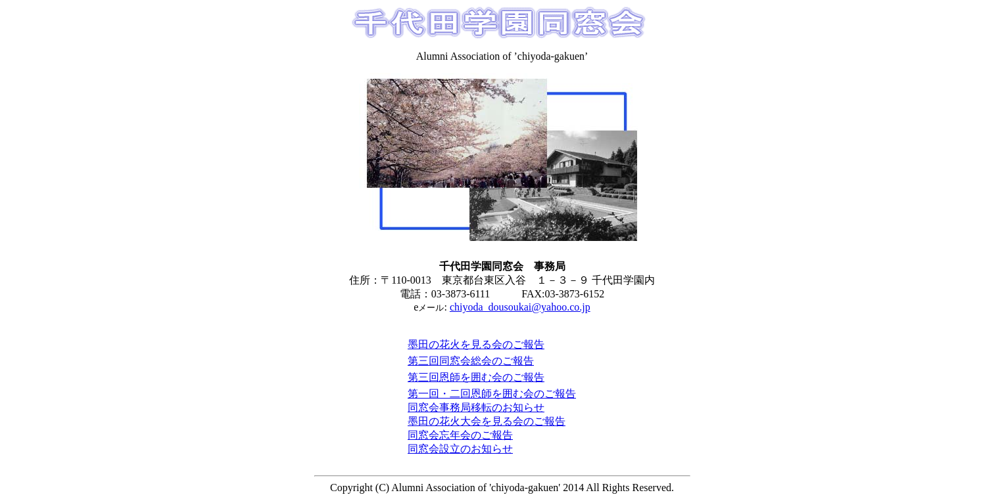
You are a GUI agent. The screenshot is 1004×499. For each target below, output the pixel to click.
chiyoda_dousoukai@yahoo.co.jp (520, 307)
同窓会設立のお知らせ (460, 448)
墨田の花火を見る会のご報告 (476, 344)
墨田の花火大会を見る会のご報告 (486, 421)
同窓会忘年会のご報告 (460, 435)
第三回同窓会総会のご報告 (471, 360)
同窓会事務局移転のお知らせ (476, 407)
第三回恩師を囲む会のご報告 (476, 377)
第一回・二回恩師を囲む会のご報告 (492, 393)
